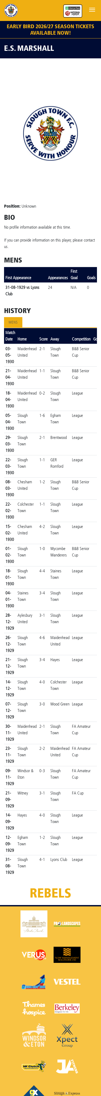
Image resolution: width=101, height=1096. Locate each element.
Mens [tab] (13, 322)
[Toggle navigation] (92, 9)
